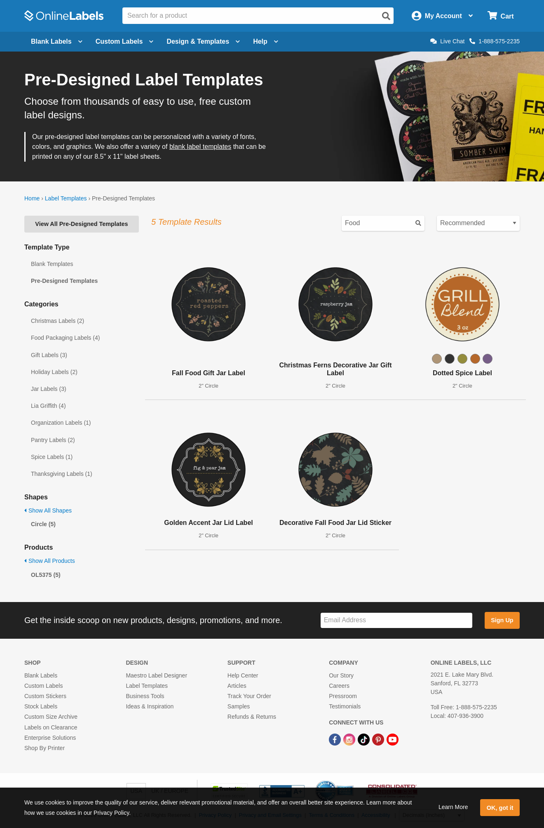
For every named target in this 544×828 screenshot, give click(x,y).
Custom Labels (43, 685)
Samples (238, 706)
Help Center (242, 675)
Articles (236, 685)
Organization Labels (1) (61, 422)
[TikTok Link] (364, 739)
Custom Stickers (45, 696)
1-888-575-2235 (494, 41)
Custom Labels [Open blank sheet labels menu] (125, 41)
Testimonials (345, 706)
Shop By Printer (44, 748)
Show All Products (49, 560)
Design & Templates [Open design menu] (203, 41)
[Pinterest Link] (379, 739)
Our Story (341, 675)
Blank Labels (40, 675)
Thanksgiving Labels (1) (61, 473)
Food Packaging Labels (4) (65, 337)
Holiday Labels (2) (54, 372)
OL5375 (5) (46, 575)
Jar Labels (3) (48, 389)
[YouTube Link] (393, 739)
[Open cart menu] (500, 16)
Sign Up (502, 620)
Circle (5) (43, 524)
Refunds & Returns (251, 716)
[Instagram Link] (350, 739)
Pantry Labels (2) (53, 440)
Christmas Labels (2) (57, 321)
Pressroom (343, 696)
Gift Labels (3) (49, 355)
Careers (339, 685)
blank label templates (200, 146)
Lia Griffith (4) (48, 405)
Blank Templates (52, 264)
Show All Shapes (48, 510)
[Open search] (386, 16)
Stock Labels (40, 706)
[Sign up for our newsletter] (396, 620)
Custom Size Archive (50, 716)
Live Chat (447, 41)
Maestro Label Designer (156, 675)
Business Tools (145, 696)
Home (32, 198)
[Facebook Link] (335, 739)
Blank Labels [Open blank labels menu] (56, 41)
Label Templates (66, 198)
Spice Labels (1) (52, 457)
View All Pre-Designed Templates (81, 224)
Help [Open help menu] (265, 41)
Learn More (453, 807)
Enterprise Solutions (50, 737)
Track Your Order (249, 696)
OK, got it (500, 807)
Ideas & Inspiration (150, 706)
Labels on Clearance (50, 727)
